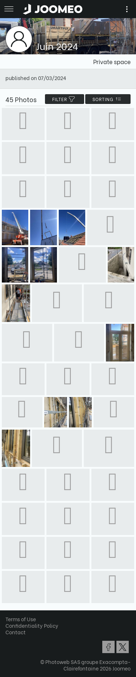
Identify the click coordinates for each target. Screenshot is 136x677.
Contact (15, 632)
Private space (112, 61)
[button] (19, 639)
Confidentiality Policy (31, 625)
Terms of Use (20, 619)
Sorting (107, 99)
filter (64, 99)
